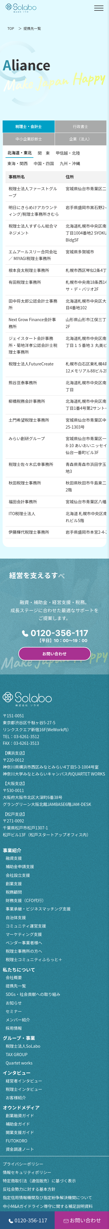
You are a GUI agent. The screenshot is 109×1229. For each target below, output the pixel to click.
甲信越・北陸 (68, 153)
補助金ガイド (18, 1124)
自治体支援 (16, 917)
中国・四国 (43, 163)
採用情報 (14, 1028)
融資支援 (14, 858)
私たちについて (19, 969)
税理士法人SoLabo (23, 1046)
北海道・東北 (19, 153)
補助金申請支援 (20, 866)
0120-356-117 (27, 1220)
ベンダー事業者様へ (24, 942)
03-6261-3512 (26, 736)
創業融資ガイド (20, 1115)
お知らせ (14, 1003)
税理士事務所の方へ (24, 951)
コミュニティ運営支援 (26, 926)
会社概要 (14, 977)
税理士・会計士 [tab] (28, 126)
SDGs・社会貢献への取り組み (33, 994)
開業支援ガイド (20, 1132)
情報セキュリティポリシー (27, 1172)
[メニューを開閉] (98, 8)
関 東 (43, 153)
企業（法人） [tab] (80, 139)
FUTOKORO (16, 1141)
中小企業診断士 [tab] (28, 139)
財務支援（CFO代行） (26, 900)
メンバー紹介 (18, 1020)
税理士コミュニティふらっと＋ (34, 959)
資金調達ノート (20, 1149)
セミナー (14, 1011)
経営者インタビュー (24, 1081)
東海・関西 (17, 163)
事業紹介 (12, 850)
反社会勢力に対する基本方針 (29, 1189)
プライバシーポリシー (23, 1164)
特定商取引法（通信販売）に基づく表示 (39, 1181)
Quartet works (19, 1063)
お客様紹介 (16, 1097)
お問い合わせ (54, 653)
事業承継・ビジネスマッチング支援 (38, 909)
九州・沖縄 (70, 163)
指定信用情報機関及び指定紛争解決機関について (47, 1197)
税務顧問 (14, 892)
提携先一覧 (16, 986)
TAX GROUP (16, 1054)
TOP (10, 28)
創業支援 (14, 883)
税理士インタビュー (24, 1089)
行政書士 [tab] (80, 126)
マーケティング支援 (24, 934)
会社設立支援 (18, 875)
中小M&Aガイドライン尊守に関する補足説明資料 (47, 1206)
